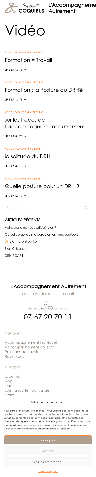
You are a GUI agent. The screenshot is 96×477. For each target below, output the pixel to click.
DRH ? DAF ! (14, 256)
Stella (9, 395)
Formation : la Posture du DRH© (44, 90)
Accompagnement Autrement (24, 52)
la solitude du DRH (27, 156)
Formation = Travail (28, 60)
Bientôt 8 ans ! (15, 249)
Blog (8, 381)
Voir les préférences (48, 462)
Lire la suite (15, 69)
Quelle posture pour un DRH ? (42, 186)
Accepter (48, 440)
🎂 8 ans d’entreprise (21, 241)
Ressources (14, 356)
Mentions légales (48, 471)
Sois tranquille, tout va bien (28, 390)
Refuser (48, 451)
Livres (9, 385)
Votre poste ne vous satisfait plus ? (30, 227)
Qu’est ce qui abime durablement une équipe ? (41, 234)
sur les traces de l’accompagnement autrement (45, 123)
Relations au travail (21, 351)
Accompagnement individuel (31, 342)
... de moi (13, 376)
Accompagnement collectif (29, 347)
